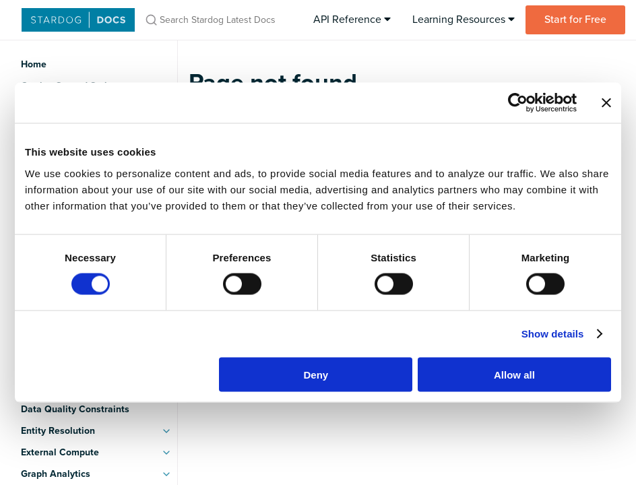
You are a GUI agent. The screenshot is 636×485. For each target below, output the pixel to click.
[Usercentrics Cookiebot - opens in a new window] (518, 103)
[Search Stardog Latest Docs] (219, 20)
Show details (552, 334)
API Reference (352, 19)
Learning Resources (463, 19)
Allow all (514, 374)
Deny (316, 374)
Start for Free (575, 19)
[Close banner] (606, 103)
